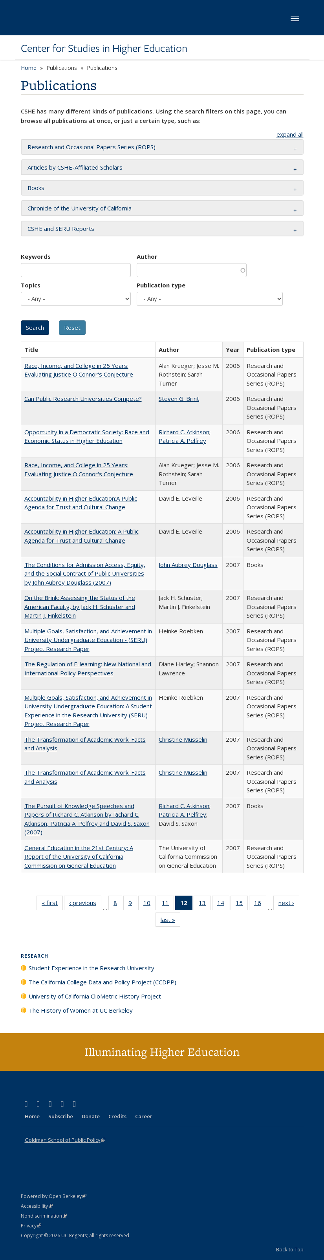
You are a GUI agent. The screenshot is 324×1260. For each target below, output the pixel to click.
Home (29, 67)
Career (143, 1116)
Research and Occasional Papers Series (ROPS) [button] (91, 147)
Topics (30, 285)
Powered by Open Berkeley (53, 1196)
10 (149, 904)
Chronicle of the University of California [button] (79, 208)
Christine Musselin (183, 739)
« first (52, 904)
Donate (91, 1116)
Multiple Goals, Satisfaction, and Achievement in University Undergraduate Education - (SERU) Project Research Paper (88, 640)
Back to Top (290, 1249)
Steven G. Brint (179, 398)
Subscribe (60, 1116)
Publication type (161, 285)
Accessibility (37, 1206)
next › (288, 904)
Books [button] (35, 188)
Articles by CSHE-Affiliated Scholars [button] (75, 167)
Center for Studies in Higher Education (104, 48)
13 (205, 904)
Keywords (36, 256)
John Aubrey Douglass (188, 565)
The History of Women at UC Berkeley (81, 1010)
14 (223, 904)
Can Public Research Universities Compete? (83, 398)
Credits (117, 1116)
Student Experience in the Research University (91, 968)
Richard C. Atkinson (184, 432)
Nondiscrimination (44, 1215)
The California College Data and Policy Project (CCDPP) (102, 982)
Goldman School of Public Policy (65, 1139)
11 (168, 904)
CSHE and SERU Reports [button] (60, 228)
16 (260, 904)
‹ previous (85, 904)
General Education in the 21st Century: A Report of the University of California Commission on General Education (78, 856)
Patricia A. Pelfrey (182, 440)
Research (34, 956)
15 (242, 904)
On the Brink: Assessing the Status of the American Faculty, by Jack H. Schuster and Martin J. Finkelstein (79, 606)
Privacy (31, 1225)
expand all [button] (290, 134)
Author (147, 256)
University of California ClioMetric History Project (95, 996)
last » (170, 921)
